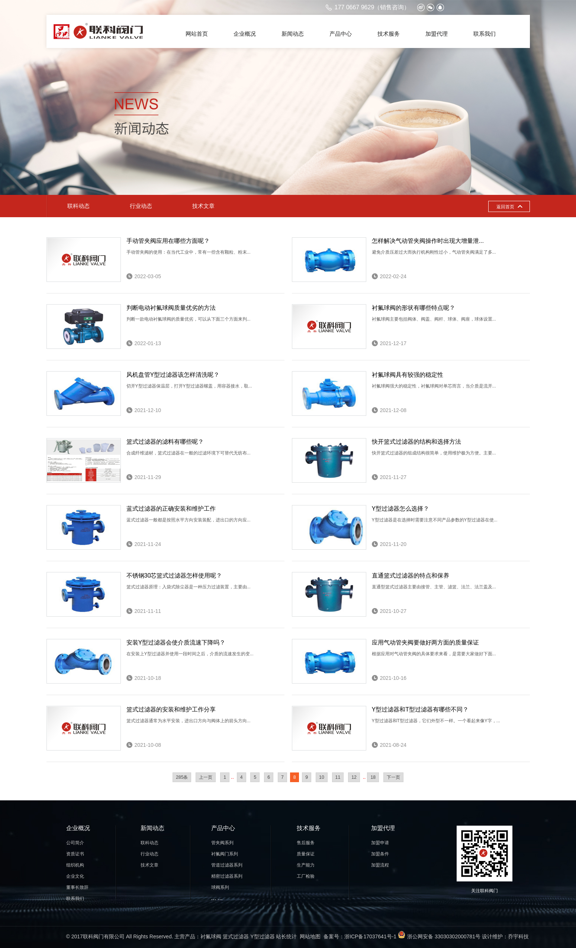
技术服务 (388, 33)
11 (338, 777)
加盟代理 (436, 33)
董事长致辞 (77, 887)
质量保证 (306, 854)
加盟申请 (380, 842)
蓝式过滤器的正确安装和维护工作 (171, 508)
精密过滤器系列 (226, 876)
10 (321, 777)
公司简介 (75, 842)
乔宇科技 (518, 936)
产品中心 (340, 33)
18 (373, 777)
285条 (182, 777)
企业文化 (75, 876)
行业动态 (141, 206)
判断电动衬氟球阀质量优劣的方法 (171, 308)
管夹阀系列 (222, 842)
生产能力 (306, 865)
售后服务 (306, 842)
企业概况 (245, 33)
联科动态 (78, 206)
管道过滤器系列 (226, 865)
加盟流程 (380, 865)
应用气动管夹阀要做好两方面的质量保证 (425, 642)
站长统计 (286, 936)
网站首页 (197, 33)
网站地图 (310, 936)
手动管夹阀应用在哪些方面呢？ (168, 241)
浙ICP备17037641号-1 (370, 936)
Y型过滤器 (262, 936)
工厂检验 (306, 876)
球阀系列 (220, 887)
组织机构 (75, 865)
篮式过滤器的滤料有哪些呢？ (165, 441)
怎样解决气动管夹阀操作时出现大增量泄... (428, 241)
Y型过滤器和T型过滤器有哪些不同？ (420, 709)
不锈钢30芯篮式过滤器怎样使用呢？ (174, 575)
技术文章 (203, 206)
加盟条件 (380, 854)
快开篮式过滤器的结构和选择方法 (416, 441)
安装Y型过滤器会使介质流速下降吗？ (176, 642)
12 (354, 777)
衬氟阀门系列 (224, 854)
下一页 (393, 777)
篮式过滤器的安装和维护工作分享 (171, 709)
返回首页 (505, 206)
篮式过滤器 (236, 936)
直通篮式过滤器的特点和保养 (410, 575)
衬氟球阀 (210, 936)
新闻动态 (292, 33)
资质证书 (75, 854)
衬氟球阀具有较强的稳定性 (407, 375)
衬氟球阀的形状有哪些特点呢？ (413, 308)
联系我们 (484, 33)
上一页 (205, 777)
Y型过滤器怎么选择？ (400, 508)
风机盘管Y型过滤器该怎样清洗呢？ (173, 375)
